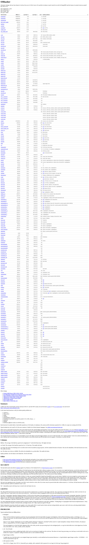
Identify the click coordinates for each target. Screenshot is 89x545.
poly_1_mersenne (4, 96)
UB (43, 27)
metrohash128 (3, 324)
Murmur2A (3, 182)
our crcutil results (58, 406)
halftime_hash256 (4, 375)
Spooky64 (3, 334)
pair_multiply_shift (4, 31)
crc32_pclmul (3, 111)
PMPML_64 (3, 195)
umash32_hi (3, 365)
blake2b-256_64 (4, 85)
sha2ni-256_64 (3, 57)
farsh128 (2, 164)
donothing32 (3, 16)
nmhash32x (3, 380)
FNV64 (2, 134)
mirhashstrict (3, 294)
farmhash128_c (4, 321)
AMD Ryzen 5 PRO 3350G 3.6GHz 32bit (12, 397)
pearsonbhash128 (4, 246)
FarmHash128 (3, 315)
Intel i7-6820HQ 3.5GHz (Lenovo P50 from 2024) (14, 395)
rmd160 (2, 63)
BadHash (2, 24)
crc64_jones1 (3, 113)
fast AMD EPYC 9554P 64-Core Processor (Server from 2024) (17, 394)
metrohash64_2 (4, 201)
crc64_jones (3, 119)
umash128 (3, 369)
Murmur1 (2, 179)
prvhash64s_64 (4, 255)
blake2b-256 (3, 83)
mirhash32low (3, 293)
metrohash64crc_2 (4, 205)
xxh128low (3, 347)
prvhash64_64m (4, 250)
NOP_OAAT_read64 (4, 22)
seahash (2, 272)
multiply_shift (3, 29)
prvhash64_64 (3, 251)
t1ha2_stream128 (4, 229)
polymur (2, 384)
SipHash (2, 238)
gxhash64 (2, 388)
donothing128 (3, 20)
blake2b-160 (3, 79)
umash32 (2, 364)
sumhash (2, 26)
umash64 (2, 367)
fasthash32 (3, 281)
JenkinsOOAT (3, 147)
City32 (2, 302)
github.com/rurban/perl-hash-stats (54, 427)
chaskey (2, 236)
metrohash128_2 (4, 208)
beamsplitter (3, 152)
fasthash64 (3, 283)
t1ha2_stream (3, 227)
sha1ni (2, 51)
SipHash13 (3, 259)
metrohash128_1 (4, 207)
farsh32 (2, 160)
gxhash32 (2, 386)
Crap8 (2, 177)
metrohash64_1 (4, 199)
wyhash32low (3, 356)
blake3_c (2, 59)
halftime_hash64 (4, 371)
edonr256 (2, 68)
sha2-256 (2, 48)
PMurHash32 (3, 190)
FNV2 (2, 132)
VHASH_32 (3, 156)
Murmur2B (3, 184)
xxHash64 (3, 330)
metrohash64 (3, 322)
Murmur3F (3, 279)
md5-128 (2, 40)
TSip (2, 270)
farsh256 (2, 165)
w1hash (2, 358)
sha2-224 (2, 44)
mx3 (1, 298)
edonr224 (2, 66)
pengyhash (3, 300)
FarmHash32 (3, 311)
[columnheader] (16, 15)
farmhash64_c (3, 319)
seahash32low (3, 274)
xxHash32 (3, 197)
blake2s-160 (3, 72)
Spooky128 (3, 336)
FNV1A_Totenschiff (4, 126)
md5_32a (2, 36)
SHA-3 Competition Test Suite (59, 496)
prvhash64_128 (4, 253)
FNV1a (2, 124)
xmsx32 (2, 289)
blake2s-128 (3, 70)
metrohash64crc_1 (4, 203)
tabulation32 (3, 104)
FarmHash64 (3, 313)
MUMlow (2, 287)
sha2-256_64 (3, 50)
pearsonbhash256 (4, 248)
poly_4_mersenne (4, 102)
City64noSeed (3, 216)
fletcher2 (2, 137)
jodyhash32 (3, 167)
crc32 (2, 35)
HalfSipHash (3, 240)
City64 (2, 218)
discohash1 (3, 261)
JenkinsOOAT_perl (4, 149)
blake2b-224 (3, 81)
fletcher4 (2, 139)
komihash (2, 382)
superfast (2, 173)
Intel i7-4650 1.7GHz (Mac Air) (10, 400)
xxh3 (2, 341)
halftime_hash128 (4, 373)
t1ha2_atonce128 (4, 339)
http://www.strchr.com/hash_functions (11, 459)
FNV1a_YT (3, 130)
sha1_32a (3, 38)
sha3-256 (2, 91)
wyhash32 (3, 354)
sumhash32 (3, 27)
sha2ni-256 (3, 55)
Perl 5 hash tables (80, 429)
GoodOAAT (3, 242)
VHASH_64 (3, 158)
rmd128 (2, 61)
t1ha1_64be (3, 222)
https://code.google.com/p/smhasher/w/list (10, 408)
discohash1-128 (4, 263)
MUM (2, 285)
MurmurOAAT (3, 175)
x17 (1, 145)
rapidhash (3, 360)
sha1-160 (2, 42)
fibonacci (2, 122)
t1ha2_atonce (3, 337)
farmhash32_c (3, 317)
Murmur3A (3, 188)
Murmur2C (3, 186)
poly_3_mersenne (4, 100)
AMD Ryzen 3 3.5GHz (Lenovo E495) (12, 398)
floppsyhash (3, 235)
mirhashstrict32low (4, 296)
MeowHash (3, 231)
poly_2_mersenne (4, 98)
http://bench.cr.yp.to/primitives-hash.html (12, 460)
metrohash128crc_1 (4, 326)
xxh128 (2, 345)
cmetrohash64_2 (4, 214)
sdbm (2, 143)
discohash (3, 154)
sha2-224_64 (3, 46)
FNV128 (2, 136)
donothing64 (3, 18)
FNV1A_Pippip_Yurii (4, 128)
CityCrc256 (3, 309)
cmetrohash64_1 (4, 212)
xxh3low (2, 343)
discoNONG (3, 268)
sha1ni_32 (3, 53)
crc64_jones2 (3, 115)
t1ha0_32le (3, 223)
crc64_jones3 (3, 117)
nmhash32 (3, 379)
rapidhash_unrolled (4, 362)
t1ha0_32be (3, 225)
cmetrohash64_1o (4, 210)
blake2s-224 (3, 74)
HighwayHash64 (4, 278)
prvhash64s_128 (4, 257)
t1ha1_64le (3, 220)
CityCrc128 (3, 308)
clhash (2, 276)
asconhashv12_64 (4, 89)
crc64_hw (2, 109)
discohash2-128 (4, 266)
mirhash (2, 291)
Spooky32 (3, 332)
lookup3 (2, 171)
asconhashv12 (3, 87)
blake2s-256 (3, 76)
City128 (2, 306)
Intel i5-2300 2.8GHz (8, 399)
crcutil (48, 406)
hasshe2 (2, 94)
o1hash (2, 121)
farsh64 (2, 162)
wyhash (2, 352)
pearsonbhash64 (4, 244)
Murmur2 (2, 180)
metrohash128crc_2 (4, 328)
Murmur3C (3, 192)
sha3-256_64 (3, 93)
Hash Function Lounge (10, 462)
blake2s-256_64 (4, 78)
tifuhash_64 (3, 233)
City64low (2, 304)
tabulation (2, 106)
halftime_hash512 (4, 377)
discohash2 (3, 265)
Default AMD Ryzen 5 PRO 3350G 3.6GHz (13, 393)
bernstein (2, 141)
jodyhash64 (3, 169)
